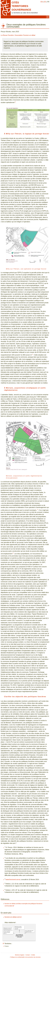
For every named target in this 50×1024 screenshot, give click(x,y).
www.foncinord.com (12, 879)
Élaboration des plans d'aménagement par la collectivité (18, 927)
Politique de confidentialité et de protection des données (25, 957)
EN (42, 2)
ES (45, 2)
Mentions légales (19, 955)
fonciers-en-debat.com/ (12, 917)
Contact (28, 955)
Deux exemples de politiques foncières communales (19, 935)
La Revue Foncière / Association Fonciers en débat (18, 35)
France (7, 946)
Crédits (33, 955)
